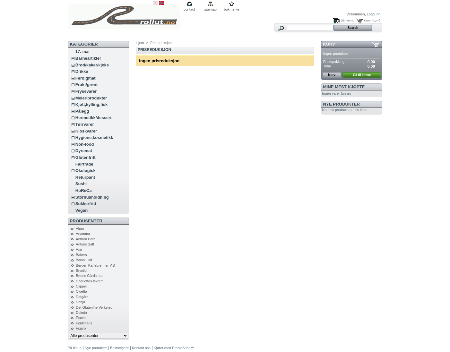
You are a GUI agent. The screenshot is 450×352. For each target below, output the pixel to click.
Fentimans (84, 323)
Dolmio (81, 312)
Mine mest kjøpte (344, 86)
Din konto (347, 20)
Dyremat (83, 150)
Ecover (81, 318)
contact (189, 9)
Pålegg (82, 111)
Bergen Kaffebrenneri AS (95, 265)
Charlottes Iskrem (89, 281)
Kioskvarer (86, 131)
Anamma (83, 234)
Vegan (81, 210)
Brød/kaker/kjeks (92, 65)
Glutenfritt (85, 157)
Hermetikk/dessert (93, 117)
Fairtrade (84, 164)
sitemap (210, 9)
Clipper (81, 286)
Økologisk (85, 170)
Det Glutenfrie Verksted (94, 307)
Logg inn (373, 14)
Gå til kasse (362, 75)
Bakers (81, 255)
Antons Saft (85, 244)
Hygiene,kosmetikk (94, 137)
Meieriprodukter (91, 98)
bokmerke (231, 9)
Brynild (81, 270)
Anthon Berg (85, 239)
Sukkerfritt (85, 203)
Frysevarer (86, 91)
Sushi (81, 183)
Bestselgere (119, 348)
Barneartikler (88, 58)
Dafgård (82, 297)
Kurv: (367, 20)
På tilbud (75, 348)
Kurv (329, 44)
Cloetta (81, 291)
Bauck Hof (84, 260)
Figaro (81, 328)
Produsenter (86, 221)
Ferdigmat (85, 78)
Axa (79, 249)
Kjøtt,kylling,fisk (91, 104)
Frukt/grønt (86, 84)
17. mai (82, 51)
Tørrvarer (84, 124)
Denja (80, 302)
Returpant (85, 177)
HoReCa (83, 190)
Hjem (140, 43)
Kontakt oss (141, 348)
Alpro (80, 228)
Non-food (84, 144)
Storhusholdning (92, 197)
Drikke (81, 71)
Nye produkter (341, 104)
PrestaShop (181, 348)
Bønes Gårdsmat (89, 276)
